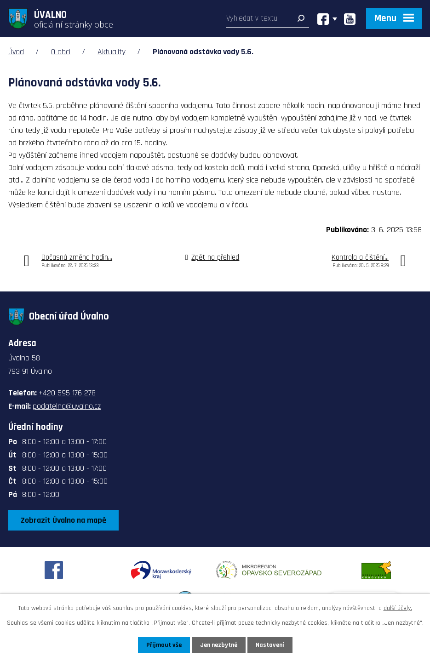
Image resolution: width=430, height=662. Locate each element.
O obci (60, 51)
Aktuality (111, 51)
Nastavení (270, 645)
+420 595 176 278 (67, 393)
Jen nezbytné (218, 645)
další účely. (398, 608)
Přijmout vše (164, 645)
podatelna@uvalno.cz (67, 406)
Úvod (16, 51)
